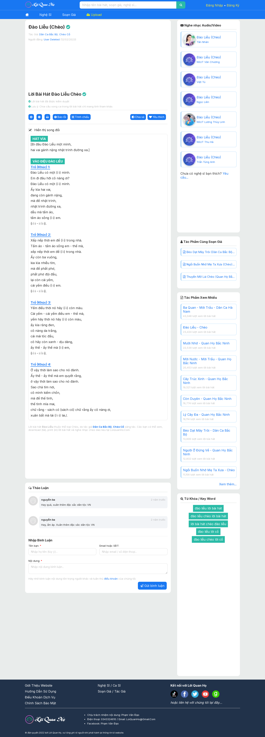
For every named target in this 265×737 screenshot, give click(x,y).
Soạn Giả (69, 15)
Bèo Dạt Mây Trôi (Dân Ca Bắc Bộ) (210, 252)
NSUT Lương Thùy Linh (211, 121)
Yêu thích (156, 117)
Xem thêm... (228, 484)
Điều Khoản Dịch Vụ (40, 697)
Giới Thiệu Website (38, 685)
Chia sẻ (138, 117)
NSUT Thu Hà (205, 141)
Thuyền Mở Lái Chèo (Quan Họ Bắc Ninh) (210, 277)
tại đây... (215, 702)
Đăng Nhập (214, 5)
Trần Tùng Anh (206, 161)
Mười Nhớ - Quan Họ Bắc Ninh (206, 343)
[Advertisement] (98, 64)
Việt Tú (201, 82)
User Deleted (52, 39)
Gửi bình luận (152, 586)
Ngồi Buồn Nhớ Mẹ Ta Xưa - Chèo (209, 470)
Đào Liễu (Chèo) (209, 37)
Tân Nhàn (203, 42)
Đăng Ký (233, 5)
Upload (94, 15)
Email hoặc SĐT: (109, 545)
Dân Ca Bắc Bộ (48, 34)
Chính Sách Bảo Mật (40, 703)
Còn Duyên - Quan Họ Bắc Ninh (207, 399)
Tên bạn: (34, 545)
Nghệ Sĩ (45, 15)
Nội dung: (35, 560)
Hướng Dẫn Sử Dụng (40, 691)
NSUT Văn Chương (208, 62)
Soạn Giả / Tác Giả (112, 691)
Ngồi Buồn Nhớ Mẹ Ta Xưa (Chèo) (209, 264)
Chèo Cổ (64, 34)
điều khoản (111, 578)
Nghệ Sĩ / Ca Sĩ (109, 685)
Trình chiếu (80, 117)
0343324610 (109, 719)
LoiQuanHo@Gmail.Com (140, 719)
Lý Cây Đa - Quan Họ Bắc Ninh (206, 415)
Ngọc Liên (203, 101)
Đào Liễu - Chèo (195, 327)
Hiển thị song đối (47, 130)
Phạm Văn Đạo (110, 723)
